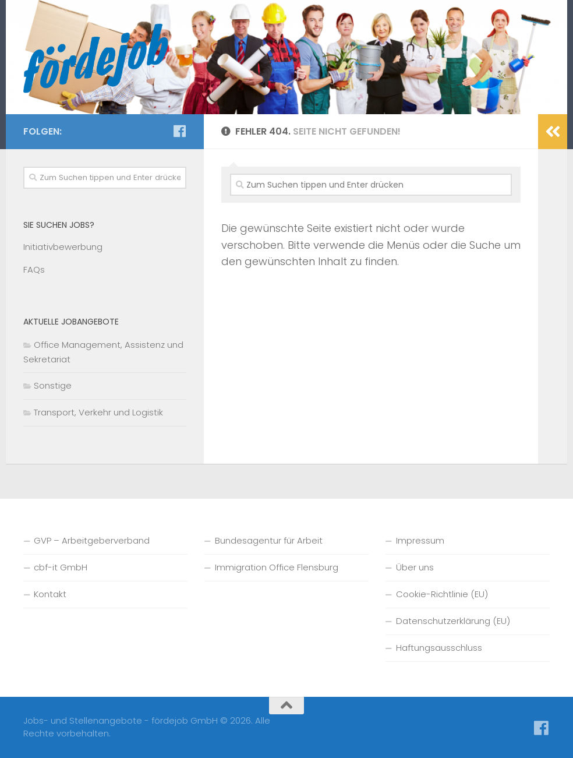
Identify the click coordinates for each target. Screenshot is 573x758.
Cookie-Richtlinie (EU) (442, 594)
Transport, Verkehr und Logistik (98, 412)
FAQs (34, 269)
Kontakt (50, 594)
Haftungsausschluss (439, 647)
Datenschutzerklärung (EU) (453, 621)
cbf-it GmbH (60, 567)
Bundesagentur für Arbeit (269, 540)
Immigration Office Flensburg (276, 567)
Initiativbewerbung (62, 247)
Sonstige (53, 385)
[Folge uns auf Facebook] (179, 131)
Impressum (420, 540)
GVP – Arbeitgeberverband (92, 540)
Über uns (415, 567)
